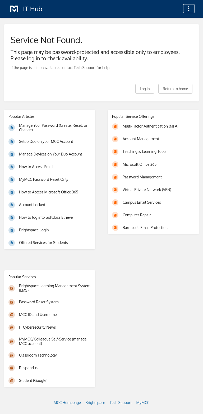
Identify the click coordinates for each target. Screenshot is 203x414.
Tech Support (121, 402)
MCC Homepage (67, 402)
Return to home (175, 88)
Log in (145, 88)
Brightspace (95, 402)
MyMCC (142, 402)
